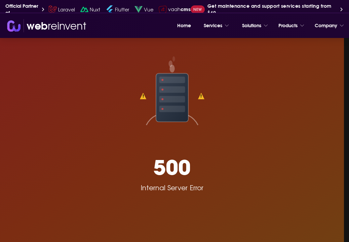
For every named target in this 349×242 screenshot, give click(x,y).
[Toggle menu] (226, 25)
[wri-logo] (45, 25)
